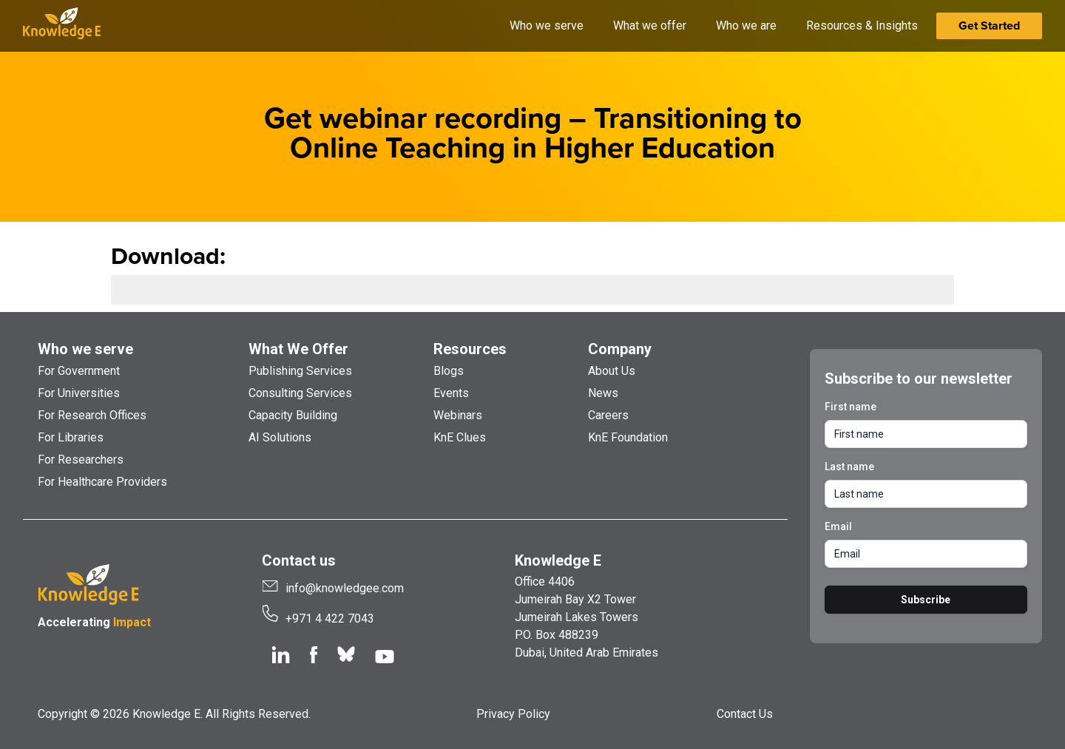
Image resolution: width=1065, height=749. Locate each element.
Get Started (989, 25)
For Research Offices (92, 415)
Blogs (448, 371)
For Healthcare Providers (102, 482)
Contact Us (745, 714)
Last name (849, 466)
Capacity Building (292, 415)
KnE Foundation (628, 437)
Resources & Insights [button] (862, 25)
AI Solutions (279, 437)
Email (838, 526)
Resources (470, 349)
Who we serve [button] (547, 25)
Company (620, 349)
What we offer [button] (649, 25)
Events (451, 393)
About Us (611, 371)
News (603, 393)
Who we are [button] (746, 25)
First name (850, 407)
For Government (79, 371)
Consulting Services (300, 393)
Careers (608, 415)
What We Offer (298, 349)
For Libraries (71, 437)
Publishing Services (300, 371)
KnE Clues (459, 437)
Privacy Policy (513, 714)
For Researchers (81, 460)
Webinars (457, 415)
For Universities (79, 393)
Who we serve (85, 349)
